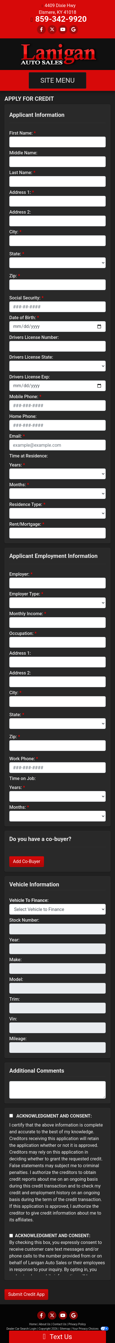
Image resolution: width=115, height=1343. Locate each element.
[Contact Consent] (11, 1235)
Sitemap (65, 1328)
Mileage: (17, 1038)
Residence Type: (25, 504)
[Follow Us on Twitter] (52, 29)
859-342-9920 (61, 19)
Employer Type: (24, 594)
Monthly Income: (26, 613)
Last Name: (20, 172)
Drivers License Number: (34, 337)
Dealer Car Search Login (21, 1328)
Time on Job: (22, 778)
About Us (44, 1324)
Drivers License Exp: (29, 377)
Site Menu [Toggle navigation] (57, 80)
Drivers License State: (31, 357)
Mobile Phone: (23, 396)
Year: (14, 940)
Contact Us (59, 1324)
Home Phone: (23, 416)
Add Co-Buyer (26, 861)
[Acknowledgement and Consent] (11, 1116)
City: (13, 232)
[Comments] (57, 1090)
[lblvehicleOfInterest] (57, 909)
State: (15, 254)
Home (33, 1324)
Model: (16, 979)
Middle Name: (23, 152)
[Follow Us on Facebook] (41, 29)
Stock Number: (24, 920)
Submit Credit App (26, 1294)
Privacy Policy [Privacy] (77, 1324)
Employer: (19, 574)
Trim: (14, 999)
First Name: (21, 133)
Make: (15, 959)
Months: (17, 484)
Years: (15, 465)
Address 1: (20, 192)
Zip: (13, 276)
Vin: (13, 1019)
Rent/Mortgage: (25, 524)
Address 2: (20, 212)
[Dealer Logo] (57, 54)
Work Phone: (22, 758)
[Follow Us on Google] (73, 29)
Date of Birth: (22, 317)
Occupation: (21, 633)
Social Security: (25, 298)
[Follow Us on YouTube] (63, 29)
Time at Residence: (28, 456)
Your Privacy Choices (90, 1328)
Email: (15, 436)
